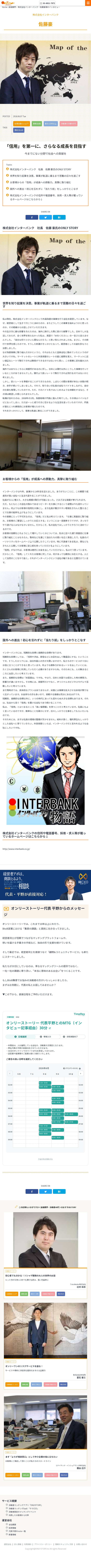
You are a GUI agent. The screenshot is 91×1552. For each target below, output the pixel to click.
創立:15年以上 (51, 123)
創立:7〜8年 (34, 1294)
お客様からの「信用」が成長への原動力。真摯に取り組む (40, 182)
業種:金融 (37, 123)
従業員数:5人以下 (21, 123)
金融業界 (12, 7)
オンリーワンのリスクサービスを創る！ (24, 1366)
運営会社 (7, 1544)
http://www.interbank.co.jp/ (16, 848)
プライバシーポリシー (43, 1544)
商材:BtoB (18, 130)
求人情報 (17, 1544)
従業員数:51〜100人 (13, 1475)
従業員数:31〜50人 (12, 1384)
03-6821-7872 (47, 3)
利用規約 (27, 1544)
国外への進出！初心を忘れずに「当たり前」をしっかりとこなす (44, 188)
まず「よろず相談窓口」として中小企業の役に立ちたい (31, 1456)
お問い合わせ (81, 1544)
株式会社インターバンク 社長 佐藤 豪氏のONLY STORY (40, 169)
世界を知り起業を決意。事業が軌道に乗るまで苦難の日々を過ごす (45, 175)
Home (4, 7)
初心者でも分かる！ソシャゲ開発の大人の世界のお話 (30, 1275)
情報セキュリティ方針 (64, 1544)
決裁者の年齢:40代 (68, 123)
